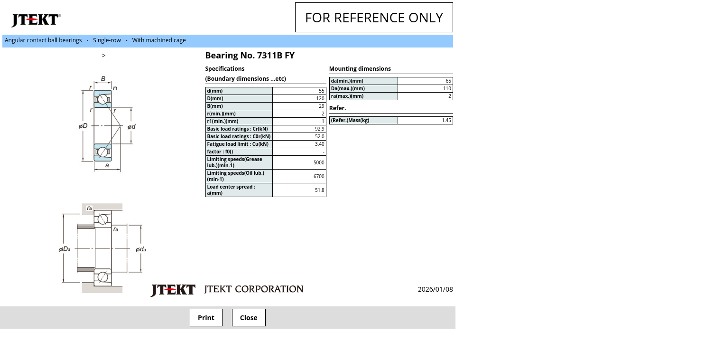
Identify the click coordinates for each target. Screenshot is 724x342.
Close (249, 317)
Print (206, 317)
